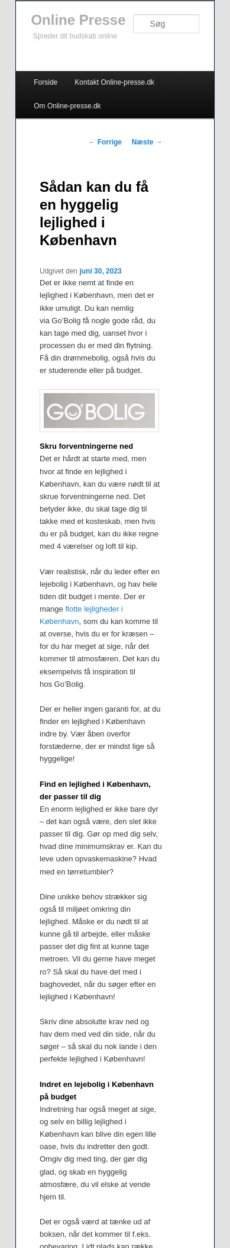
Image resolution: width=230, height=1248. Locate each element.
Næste (147, 142)
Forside (45, 82)
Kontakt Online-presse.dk (114, 82)
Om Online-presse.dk (67, 106)
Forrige (105, 142)
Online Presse (78, 20)
